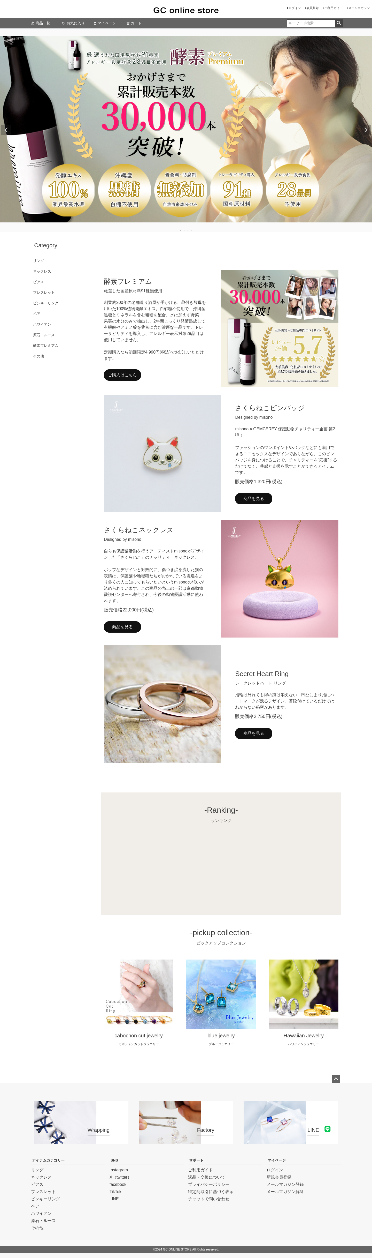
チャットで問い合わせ (208, 1199)
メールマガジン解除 (285, 1191)
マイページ (104, 23)
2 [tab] (184, 230)
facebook (118, 1184)
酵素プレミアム (45, 345)
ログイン (295, 8)
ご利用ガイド (333, 8)
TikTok (115, 1191)
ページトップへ (336, 1079)
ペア (36, 314)
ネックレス (42, 271)
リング (38, 261)
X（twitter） (120, 1177)
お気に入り (73, 23)
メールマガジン (359, 8)
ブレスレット (44, 292)
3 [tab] (188, 230)
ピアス (38, 282)
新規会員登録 (279, 1177)
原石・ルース (44, 335)
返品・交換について (206, 1177)
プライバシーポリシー (208, 1184)
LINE (114, 1199)
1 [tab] (181, 230)
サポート (196, 1160)
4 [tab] (191, 230)
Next (366, 130)
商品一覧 (40, 23)
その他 (38, 356)
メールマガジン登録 (285, 1184)
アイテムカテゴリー (48, 1160)
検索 (339, 23)
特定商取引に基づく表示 (211, 1191)
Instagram (119, 1170)
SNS (114, 1160)
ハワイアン (42, 324)
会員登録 (312, 8)
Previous (6, 130)
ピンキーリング (45, 303)
